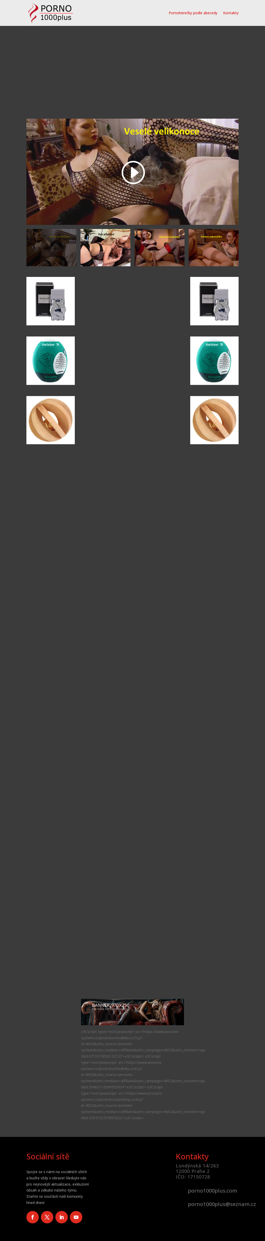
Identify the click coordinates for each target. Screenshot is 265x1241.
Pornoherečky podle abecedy (193, 12)
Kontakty (231, 12)
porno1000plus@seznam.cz (222, 1204)
